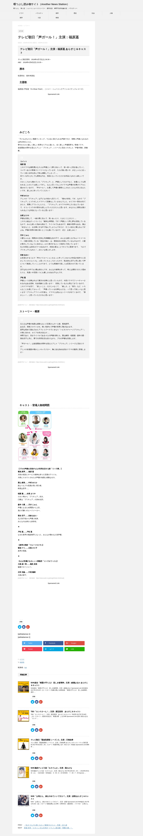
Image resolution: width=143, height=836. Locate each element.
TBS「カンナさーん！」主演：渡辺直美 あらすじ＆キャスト (56, 712)
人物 (111, 13)
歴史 (75, 13)
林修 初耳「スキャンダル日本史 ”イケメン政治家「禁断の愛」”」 (48, 828)
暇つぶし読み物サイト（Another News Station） (41, 4)
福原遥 (22, 662)
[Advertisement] (53, 111)
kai (26, 667)
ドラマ (21, 13)
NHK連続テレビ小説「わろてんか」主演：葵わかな (51, 768)
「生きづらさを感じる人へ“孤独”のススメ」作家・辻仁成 (45, 825)
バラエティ (39, 13)
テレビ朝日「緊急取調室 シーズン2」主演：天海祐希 (52, 740)
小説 (39, 18)
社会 (93, 13)
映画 (57, 18)
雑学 (57, 13)
